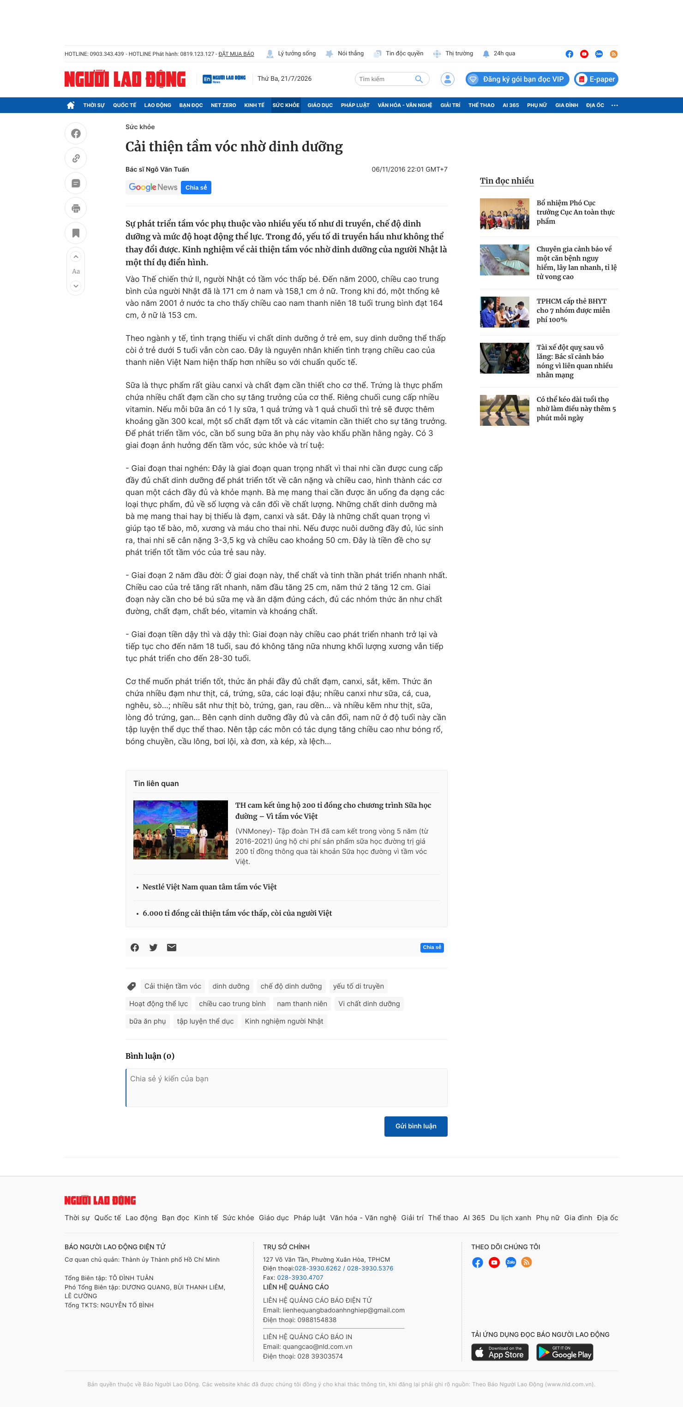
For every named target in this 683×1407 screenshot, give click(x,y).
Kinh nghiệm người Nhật (284, 1021)
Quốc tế (124, 105)
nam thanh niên (302, 1003)
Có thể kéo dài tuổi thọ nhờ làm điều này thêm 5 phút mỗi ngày (576, 408)
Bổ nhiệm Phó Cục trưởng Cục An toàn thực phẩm (576, 212)
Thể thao (481, 105)
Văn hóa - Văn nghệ (405, 105)
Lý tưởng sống (290, 54)
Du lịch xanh (511, 1217)
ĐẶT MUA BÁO (236, 54)
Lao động (158, 105)
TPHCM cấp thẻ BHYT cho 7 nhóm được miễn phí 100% (573, 310)
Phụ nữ (537, 105)
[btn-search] (419, 79)
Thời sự (94, 105)
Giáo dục (320, 105)
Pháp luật (355, 105)
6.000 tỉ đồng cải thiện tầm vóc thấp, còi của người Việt (237, 913)
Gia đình (566, 105)
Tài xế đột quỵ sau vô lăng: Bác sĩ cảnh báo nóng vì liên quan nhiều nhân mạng (575, 361)
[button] (75, 256)
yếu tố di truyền (358, 986)
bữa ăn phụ (147, 1021)
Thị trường (452, 54)
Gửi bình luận (416, 1126)
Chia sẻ (196, 187)
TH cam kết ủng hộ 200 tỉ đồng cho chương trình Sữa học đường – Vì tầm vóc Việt (333, 811)
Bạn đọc (191, 105)
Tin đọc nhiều (507, 181)
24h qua (498, 54)
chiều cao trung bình (232, 1003)
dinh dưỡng (230, 986)
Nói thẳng (344, 54)
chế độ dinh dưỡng (291, 986)
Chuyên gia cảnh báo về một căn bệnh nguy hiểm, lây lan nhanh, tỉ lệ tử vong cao (577, 263)
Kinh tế (255, 105)
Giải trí (450, 105)
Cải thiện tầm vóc (172, 986)
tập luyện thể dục (205, 1021)
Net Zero (223, 105)
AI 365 (511, 105)
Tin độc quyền (398, 54)
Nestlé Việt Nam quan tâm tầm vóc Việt (210, 887)
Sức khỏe (286, 105)
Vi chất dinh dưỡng (369, 1003)
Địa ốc (596, 105)
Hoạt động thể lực (158, 1003)
